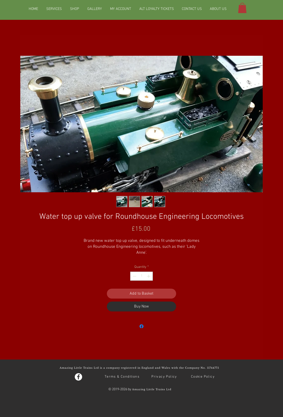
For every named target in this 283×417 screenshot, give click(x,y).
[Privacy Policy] (164, 377)
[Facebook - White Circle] (78, 377)
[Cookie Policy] (203, 377)
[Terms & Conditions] (122, 377)
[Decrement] (134, 276)
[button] (242, 8)
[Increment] (149, 276)
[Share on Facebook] (141, 326)
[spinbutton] (141, 276)
